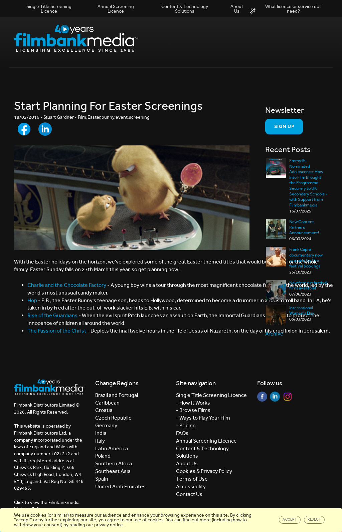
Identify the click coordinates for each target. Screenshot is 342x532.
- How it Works (193, 403)
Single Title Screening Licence (48, 9)
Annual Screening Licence (116, 9)
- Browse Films (193, 410)
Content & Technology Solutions (184, 9)
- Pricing (186, 425)
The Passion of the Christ (56, 331)
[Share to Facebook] (24, 129)
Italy (100, 441)
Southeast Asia (113, 471)
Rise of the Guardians (52, 315)
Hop (32, 300)
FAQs (182, 433)
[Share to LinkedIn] (45, 129)
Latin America (111, 448)
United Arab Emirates (120, 486)
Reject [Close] (314, 519)
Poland (103, 456)
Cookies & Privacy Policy (204, 471)
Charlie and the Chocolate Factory (66, 285)
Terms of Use (192, 479)
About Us (236, 9)
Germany (106, 425)
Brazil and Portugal (116, 395)
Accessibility (191, 486)
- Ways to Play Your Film (203, 418)
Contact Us (189, 494)
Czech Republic (113, 418)
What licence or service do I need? (285, 9)
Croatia (104, 410)
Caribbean (107, 403)
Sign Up (284, 126)
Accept (290, 519)
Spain (101, 479)
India (101, 433)
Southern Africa (113, 463)
